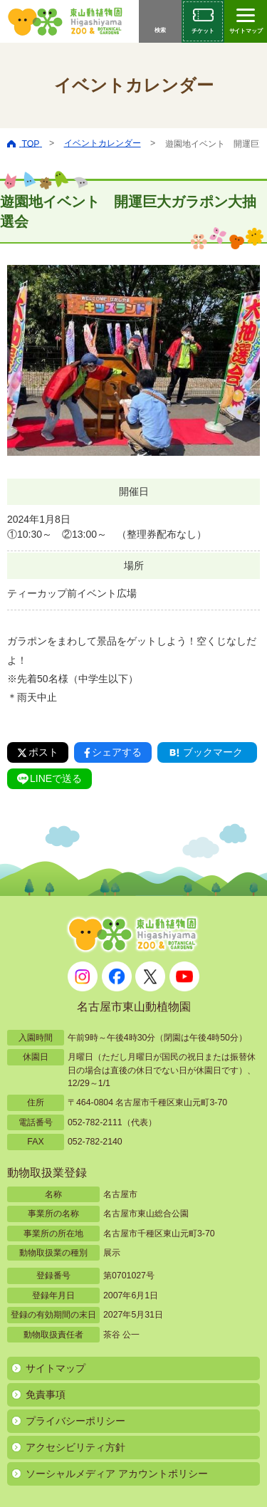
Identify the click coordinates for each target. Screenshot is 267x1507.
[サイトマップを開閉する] (245, 21)
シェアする (113, 752)
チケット (203, 31)
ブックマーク (205, 752)
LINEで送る (49, 779)
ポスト (37, 752)
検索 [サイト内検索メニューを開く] (160, 30)
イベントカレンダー (102, 143)
